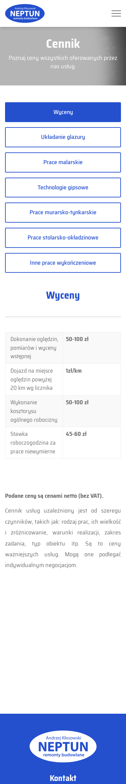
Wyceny (63, 112)
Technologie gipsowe (63, 187)
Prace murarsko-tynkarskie (63, 212)
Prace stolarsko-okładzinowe (63, 237)
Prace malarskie (63, 162)
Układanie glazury (63, 137)
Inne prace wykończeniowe (63, 262)
